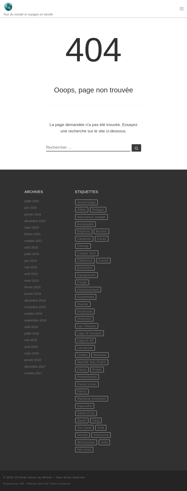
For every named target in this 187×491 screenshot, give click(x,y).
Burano (101, 231)
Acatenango (86, 202)
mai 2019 (31, 267)
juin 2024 (31, 207)
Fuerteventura (88, 289)
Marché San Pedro (91, 362)
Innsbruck (84, 311)
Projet (97, 369)
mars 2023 (32, 227)
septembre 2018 (35, 320)
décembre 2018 (35, 300)
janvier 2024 (33, 214)
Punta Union (86, 384)
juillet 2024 (32, 201)
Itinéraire (84, 318)
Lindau (82, 355)
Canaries (84, 238)
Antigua (98, 209)
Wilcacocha (86, 442)
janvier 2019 (33, 293)
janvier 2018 (33, 360)
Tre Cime (84, 427)
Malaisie (100, 355)
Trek (100, 427)
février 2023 (33, 234)
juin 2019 (31, 260)
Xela (104, 442)
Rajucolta (84, 406)
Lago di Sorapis (89, 333)
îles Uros (84, 449)
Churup (83, 246)
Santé (81, 420)
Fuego (82, 282)
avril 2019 (31, 274)
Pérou (81, 391)
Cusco (103, 260)
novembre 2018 (35, 307)
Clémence (85, 260)
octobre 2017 (33, 373)
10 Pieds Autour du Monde (33, 477)
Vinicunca (101, 435)
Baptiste (83, 231)
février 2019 (33, 287)
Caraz (101, 238)
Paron (81, 369)
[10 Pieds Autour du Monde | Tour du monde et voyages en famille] (8, 6)
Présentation (87, 377)
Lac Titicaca (86, 326)
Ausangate (85, 224)
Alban (81, 209)
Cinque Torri (86, 253)
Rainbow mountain (91, 398)
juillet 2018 (32, 333)
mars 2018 (32, 353)
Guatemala (85, 297)
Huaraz (82, 304)
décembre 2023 (35, 221)
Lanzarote (85, 348)
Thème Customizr (60, 483)
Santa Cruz (86, 413)
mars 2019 (32, 280)
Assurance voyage (91, 217)
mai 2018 (31, 340)
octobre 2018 (33, 313)
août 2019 (31, 247)
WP (22, 483)
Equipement (86, 275)
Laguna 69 (85, 340)
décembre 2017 (35, 366)
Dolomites (85, 267)
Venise (82, 435)
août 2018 (31, 327)
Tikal (96, 420)
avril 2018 (31, 346)
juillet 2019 (32, 254)
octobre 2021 (33, 241)
